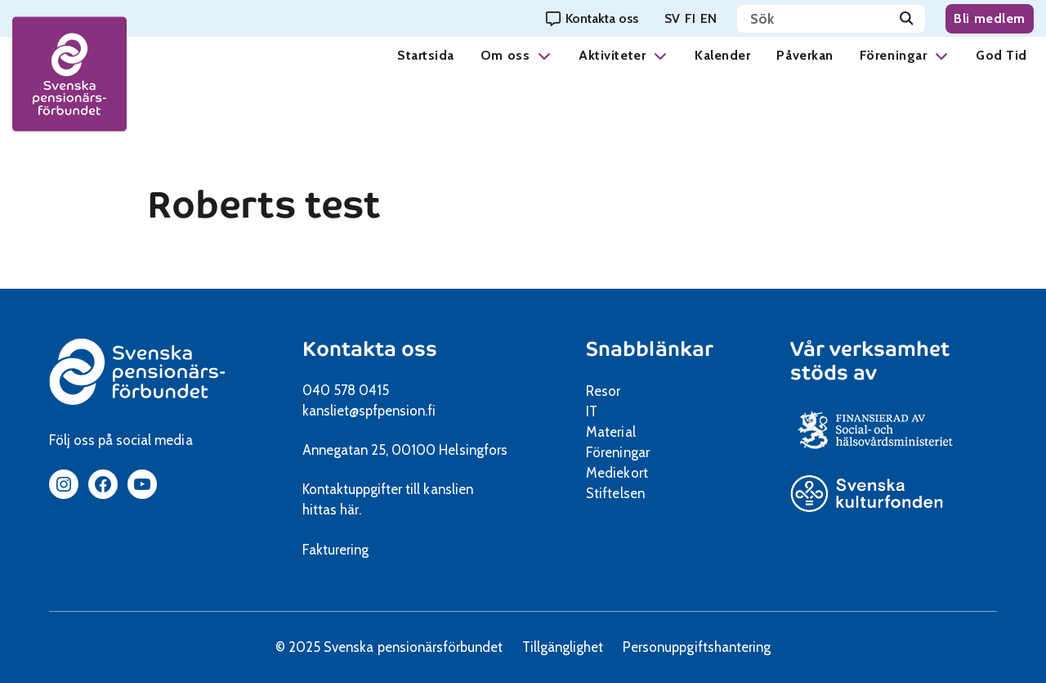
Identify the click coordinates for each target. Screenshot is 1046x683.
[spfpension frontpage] (69, 74)
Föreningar (893, 55)
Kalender (722, 55)
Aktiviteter (612, 55)
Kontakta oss (369, 349)
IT (591, 411)
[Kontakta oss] (592, 18)
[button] (544, 55)
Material (610, 432)
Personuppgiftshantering (697, 647)
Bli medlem (990, 18)
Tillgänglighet (562, 647)
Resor (603, 391)
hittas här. (331, 509)
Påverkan (804, 55)
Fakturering (335, 549)
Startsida (425, 55)
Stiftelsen (620, 493)
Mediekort (637, 473)
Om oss (505, 55)
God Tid (1001, 55)
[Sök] (907, 19)
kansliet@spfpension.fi (369, 410)
